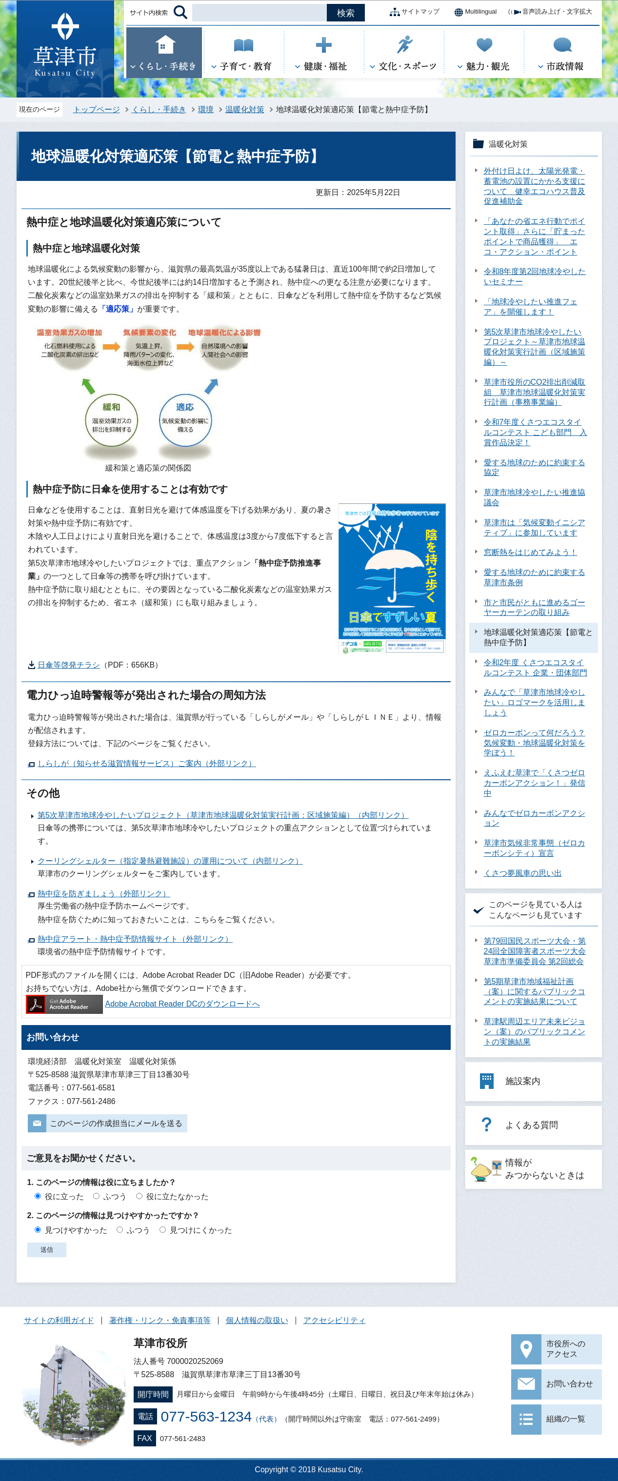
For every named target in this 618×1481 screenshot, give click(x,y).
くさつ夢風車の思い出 (523, 873)
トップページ (96, 109)
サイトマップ (412, 12)
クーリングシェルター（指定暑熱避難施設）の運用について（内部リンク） (170, 861)
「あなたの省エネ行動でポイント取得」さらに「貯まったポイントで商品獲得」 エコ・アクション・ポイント (534, 236)
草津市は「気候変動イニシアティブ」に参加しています (534, 527)
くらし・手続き (159, 109)
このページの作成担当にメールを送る (116, 1123)
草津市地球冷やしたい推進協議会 (534, 497)
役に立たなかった (177, 1196)
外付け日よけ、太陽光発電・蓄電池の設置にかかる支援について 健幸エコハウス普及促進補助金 (534, 186)
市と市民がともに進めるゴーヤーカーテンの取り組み (534, 607)
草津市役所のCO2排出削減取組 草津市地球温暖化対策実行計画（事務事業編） (535, 392)
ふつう (115, 1196)
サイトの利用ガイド (59, 1320)
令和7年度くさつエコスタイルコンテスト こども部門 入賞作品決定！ (535, 432)
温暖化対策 (244, 109)
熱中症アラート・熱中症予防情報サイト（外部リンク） (135, 939)
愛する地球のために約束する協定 (534, 467)
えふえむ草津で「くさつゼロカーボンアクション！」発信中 (534, 783)
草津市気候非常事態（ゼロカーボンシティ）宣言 (534, 848)
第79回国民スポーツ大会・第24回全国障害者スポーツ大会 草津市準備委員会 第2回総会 (535, 951)
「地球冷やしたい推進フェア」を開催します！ (531, 306)
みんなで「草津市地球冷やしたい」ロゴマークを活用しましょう (534, 702)
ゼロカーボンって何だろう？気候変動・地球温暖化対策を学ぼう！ (534, 743)
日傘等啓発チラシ (69, 665)
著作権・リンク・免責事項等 (160, 1320)
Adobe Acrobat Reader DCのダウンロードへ (143, 1004)
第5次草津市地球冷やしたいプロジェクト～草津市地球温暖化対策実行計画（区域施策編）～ (534, 347)
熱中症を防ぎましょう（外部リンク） (104, 893)
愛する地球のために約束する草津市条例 (534, 577)
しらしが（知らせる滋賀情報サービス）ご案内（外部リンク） (147, 763)
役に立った (64, 1196)
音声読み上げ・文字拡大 (549, 12)
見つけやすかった (76, 1230)
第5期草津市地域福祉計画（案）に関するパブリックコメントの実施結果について (534, 991)
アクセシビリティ (334, 1320)
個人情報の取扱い (257, 1320)
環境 (206, 109)
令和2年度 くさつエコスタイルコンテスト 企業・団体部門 (535, 667)
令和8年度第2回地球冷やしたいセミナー (535, 276)
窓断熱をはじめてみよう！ (531, 552)
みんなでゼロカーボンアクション (534, 818)
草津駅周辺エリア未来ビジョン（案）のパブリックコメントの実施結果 (534, 1031)
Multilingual (473, 12)
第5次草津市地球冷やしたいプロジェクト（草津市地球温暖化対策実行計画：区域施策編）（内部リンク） (223, 815)
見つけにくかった (201, 1230)
